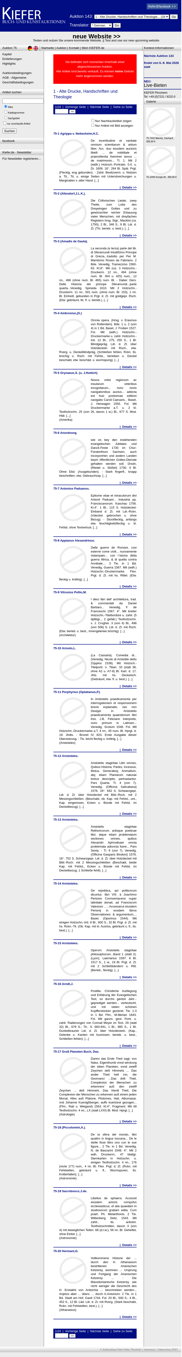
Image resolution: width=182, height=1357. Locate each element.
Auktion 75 (9, 48)
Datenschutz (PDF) (168, 1349)
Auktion (61, 48)
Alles (10, 107)
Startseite (47, 48)
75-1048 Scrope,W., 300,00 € (161, 175)
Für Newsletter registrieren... (21, 158)
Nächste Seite (99, 107)
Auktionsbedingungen (17, 73)
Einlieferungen (12, 59)
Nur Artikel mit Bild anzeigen (114, 125)
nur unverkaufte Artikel (18, 123)
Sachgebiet (14, 118)
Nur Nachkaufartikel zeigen (113, 121)
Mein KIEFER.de (93, 48)
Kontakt (74, 48)
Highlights (9, 63)
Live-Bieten (155, 85)
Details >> (129, 187)
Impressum (149, 1349)
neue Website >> (96, 36)
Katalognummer (16, 112)
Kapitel (7, 54)
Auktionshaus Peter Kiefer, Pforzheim (122, 1349)
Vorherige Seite (75, 107)
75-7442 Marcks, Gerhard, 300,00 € (160, 139)
